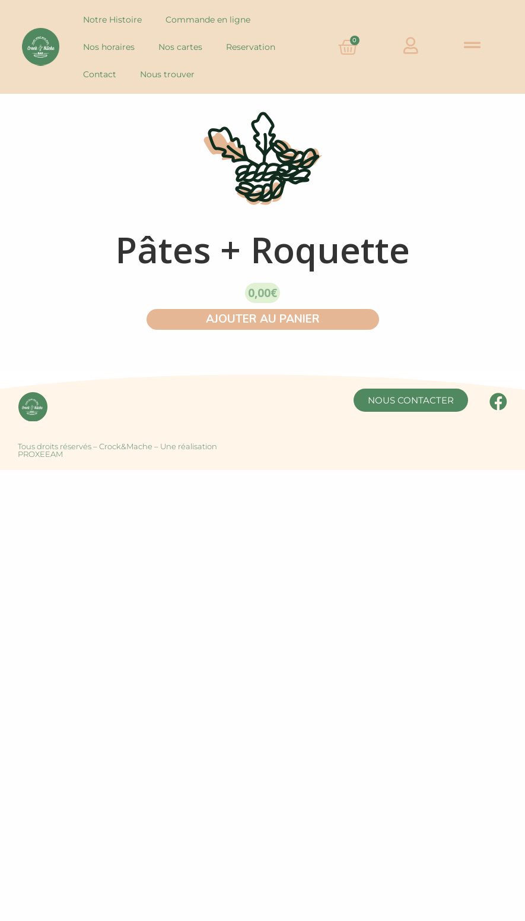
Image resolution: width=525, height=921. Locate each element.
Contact (99, 74)
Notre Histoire (112, 19)
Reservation (250, 47)
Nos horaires (109, 47)
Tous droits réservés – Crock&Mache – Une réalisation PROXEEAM (117, 450)
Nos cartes (180, 47)
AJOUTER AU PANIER (263, 319)
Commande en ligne (208, 19)
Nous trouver (167, 74)
